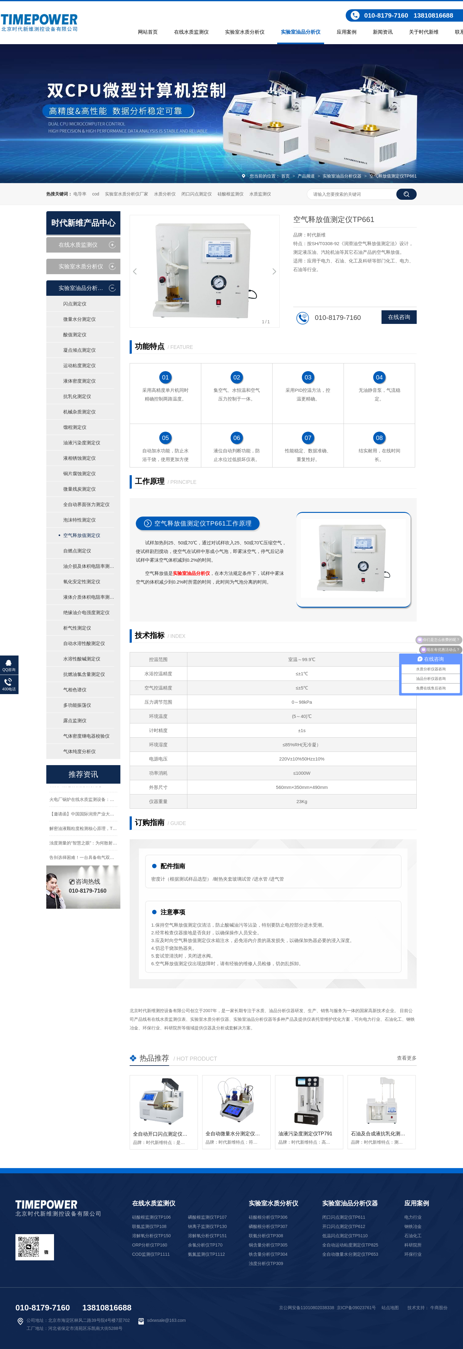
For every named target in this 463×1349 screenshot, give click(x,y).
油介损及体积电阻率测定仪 (88, 566)
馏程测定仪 (74, 427)
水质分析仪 (165, 193)
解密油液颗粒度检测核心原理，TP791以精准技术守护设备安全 (109, 830)
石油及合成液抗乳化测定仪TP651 (388, 1133)
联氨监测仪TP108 (149, 1226)
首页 (286, 176)
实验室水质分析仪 (245, 32)
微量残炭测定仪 (79, 489)
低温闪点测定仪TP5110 (345, 1235)
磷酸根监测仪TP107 (207, 1217)
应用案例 (347, 32)
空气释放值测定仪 (81, 535)
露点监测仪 (74, 720)
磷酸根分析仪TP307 (268, 1226)
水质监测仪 (260, 193)
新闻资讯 (383, 32)
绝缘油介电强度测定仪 (86, 612)
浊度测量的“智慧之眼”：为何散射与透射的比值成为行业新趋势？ (111, 844)
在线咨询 (399, 317)
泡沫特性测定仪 (79, 519)
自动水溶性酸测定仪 (84, 643)
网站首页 (148, 32)
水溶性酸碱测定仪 (81, 658)
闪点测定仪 (74, 303)
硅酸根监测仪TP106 (151, 1217)
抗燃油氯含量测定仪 (84, 674)
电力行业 (413, 1217)
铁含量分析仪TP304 (268, 1254)
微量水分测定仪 (79, 319)
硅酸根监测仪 (231, 193)
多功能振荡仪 (77, 705)
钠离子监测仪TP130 (207, 1226)
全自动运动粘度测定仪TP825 (350, 1244)
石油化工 (413, 1235)
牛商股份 (439, 1307)
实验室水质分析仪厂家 (126, 193)
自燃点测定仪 (77, 550)
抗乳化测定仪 (77, 396)
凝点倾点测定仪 (79, 350)
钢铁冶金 (413, 1226)
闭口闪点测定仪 (196, 193)
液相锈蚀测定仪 (79, 458)
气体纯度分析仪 (79, 751)
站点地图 (390, 1307)
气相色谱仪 (74, 689)
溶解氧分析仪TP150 (151, 1235)
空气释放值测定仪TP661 (393, 176)
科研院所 (413, 1244)
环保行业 (413, 1254)
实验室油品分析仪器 (343, 176)
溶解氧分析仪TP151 (207, 1235)
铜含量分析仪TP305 (268, 1244)
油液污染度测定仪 (81, 442)
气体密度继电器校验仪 (86, 736)
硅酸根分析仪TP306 (268, 1217)
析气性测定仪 (77, 628)
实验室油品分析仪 (300, 32)
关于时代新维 (424, 32)
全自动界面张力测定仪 (86, 504)
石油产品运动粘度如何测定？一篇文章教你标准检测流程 (103, 786)
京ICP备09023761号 (356, 1307)
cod (95, 193)
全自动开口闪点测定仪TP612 (165, 1134)
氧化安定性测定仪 (81, 581)
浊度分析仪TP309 (266, 1263)
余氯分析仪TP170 (205, 1244)
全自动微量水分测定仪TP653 (237, 1133)
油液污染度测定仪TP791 (305, 1133)
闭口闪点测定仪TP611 (343, 1217)
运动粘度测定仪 (79, 365)
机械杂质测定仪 (79, 411)
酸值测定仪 (74, 334)
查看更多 (407, 1058)
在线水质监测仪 (191, 32)
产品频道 (307, 176)
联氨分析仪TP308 (266, 1235)
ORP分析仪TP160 (149, 1244)
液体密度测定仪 (79, 380)
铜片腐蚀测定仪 (79, 473)
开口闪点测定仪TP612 (343, 1226)
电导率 (79, 193)
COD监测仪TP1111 (151, 1254)
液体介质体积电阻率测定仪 (88, 597)
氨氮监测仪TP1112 (206, 1254)
